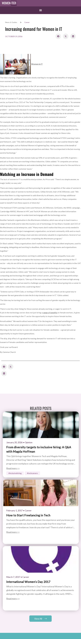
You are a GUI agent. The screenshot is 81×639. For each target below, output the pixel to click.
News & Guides (11, 22)
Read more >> (13, 468)
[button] (40, 10)
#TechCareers (32, 473)
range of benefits (50, 312)
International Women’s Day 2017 (28, 581)
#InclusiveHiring (15, 473)
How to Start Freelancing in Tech (28, 515)
